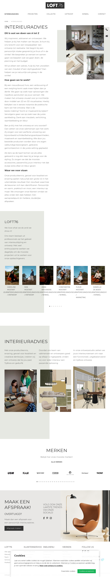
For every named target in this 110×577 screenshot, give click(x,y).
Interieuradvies (12, 14)
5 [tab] (57, 306)
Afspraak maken (14, 528)
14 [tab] (62, 481)
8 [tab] (50, 481)
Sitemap (7, 575)
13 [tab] (60, 481)
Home (6, 21)
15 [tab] (64, 481)
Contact (101, 14)
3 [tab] (53, 306)
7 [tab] (61, 306)
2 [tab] (51, 306)
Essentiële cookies (68, 571)
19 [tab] (71, 481)
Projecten (32, 14)
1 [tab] (49, 306)
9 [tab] (52, 481)
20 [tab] (73, 481)
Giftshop (69, 14)
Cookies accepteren (86, 571)
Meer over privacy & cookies (51, 566)
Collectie (51, 14)
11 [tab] (56, 481)
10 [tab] (54, 481)
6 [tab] (59, 306)
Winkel (85, 14)
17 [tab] (68, 481)
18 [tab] (69, 481)
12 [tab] (58, 481)
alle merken (56, 462)
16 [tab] (66, 481)
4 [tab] (55, 306)
